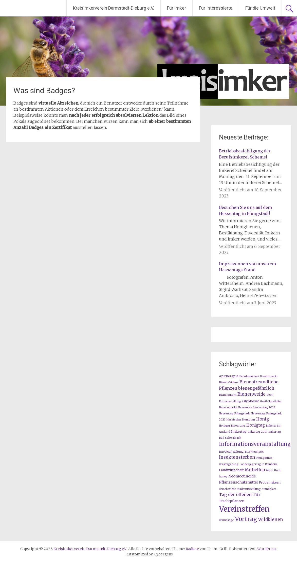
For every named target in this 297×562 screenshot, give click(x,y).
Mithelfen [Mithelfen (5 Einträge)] (255, 469)
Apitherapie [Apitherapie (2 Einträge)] (228, 376)
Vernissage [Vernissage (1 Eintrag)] (226, 520)
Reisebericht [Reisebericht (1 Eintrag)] (227, 489)
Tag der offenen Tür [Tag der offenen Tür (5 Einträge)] (240, 494)
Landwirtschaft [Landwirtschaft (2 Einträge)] (231, 470)
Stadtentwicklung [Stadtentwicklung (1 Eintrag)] (249, 489)
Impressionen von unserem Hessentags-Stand (247, 266)
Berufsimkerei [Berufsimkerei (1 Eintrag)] (249, 376)
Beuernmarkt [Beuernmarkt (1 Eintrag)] (269, 376)
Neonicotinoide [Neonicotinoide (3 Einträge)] (242, 476)
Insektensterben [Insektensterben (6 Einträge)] (237, 457)
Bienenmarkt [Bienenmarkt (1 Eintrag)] (227, 394)
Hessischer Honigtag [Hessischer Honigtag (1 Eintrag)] (241, 419)
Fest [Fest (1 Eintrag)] (269, 394)
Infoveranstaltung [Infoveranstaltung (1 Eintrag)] (231, 451)
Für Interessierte (215, 8)
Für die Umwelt (260, 8)
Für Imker (176, 8)
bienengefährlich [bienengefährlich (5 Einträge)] (256, 388)
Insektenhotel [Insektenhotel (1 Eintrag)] (254, 451)
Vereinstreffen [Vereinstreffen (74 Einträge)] (244, 509)
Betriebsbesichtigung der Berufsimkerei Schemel (245, 153)
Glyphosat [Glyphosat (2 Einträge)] (250, 401)
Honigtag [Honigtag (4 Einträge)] (255, 425)
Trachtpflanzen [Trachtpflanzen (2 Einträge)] (231, 501)
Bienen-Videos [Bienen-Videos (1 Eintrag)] (228, 382)
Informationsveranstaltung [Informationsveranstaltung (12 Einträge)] (255, 444)
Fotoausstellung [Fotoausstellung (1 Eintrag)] (230, 401)
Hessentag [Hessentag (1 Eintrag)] (245, 407)
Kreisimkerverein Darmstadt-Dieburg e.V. (113, 8)
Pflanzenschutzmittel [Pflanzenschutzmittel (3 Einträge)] (238, 482)
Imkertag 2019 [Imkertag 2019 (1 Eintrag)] (257, 431)
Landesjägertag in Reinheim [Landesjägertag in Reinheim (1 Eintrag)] (258, 464)
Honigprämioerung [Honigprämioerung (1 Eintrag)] (232, 425)
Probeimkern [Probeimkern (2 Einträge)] (270, 482)
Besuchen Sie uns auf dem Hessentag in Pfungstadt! (245, 210)
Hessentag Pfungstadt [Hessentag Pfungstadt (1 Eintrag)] (234, 413)
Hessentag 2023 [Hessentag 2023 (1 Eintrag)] (264, 407)
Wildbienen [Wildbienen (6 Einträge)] (270, 519)
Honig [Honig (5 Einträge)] (262, 419)
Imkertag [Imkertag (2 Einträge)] (239, 431)
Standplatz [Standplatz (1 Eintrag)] (269, 489)
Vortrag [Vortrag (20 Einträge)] (246, 519)
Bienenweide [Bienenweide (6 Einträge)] (251, 394)
